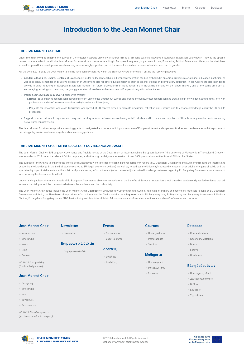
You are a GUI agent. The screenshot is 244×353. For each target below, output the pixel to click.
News (25, 244)
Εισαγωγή (27, 283)
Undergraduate (156, 233)
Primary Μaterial (199, 233)
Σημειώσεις (197, 295)
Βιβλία (194, 284)
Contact (26, 255)
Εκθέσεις (195, 289)
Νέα (24, 294)
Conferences (113, 233)
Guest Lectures (114, 239)
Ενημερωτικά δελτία (75, 251)
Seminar (152, 244)
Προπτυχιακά (155, 262)
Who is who (28, 239)
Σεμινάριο (153, 273)
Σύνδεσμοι (28, 299)
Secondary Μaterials (201, 239)
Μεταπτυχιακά (156, 267)
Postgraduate (155, 239)
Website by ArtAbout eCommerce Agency (125, 342)
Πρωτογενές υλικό (200, 273)
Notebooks (196, 255)
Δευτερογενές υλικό (201, 278)
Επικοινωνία (29, 305)
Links (24, 250)
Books (193, 244)
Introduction (28, 233)
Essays (194, 250)
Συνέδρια (111, 256)
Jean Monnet (118, 338)
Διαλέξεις (111, 262)
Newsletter (70, 233)
